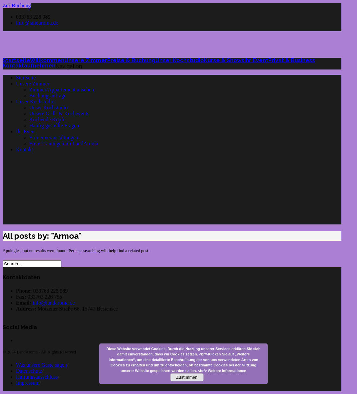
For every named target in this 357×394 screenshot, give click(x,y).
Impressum (28, 383)
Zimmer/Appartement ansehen (61, 89)
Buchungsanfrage (47, 95)
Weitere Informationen (227, 371)
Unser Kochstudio (35, 101)
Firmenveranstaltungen (53, 137)
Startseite (26, 77)
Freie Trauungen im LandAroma (63, 143)
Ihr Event (26, 131)
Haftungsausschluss (37, 377)
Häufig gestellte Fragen (54, 125)
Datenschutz (29, 371)
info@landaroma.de (37, 23)
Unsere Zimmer (32, 83)
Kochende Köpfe (47, 119)
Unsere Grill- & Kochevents (59, 113)
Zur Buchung (17, 5)
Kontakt (24, 149)
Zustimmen (186, 377)
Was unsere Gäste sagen (41, 365)
